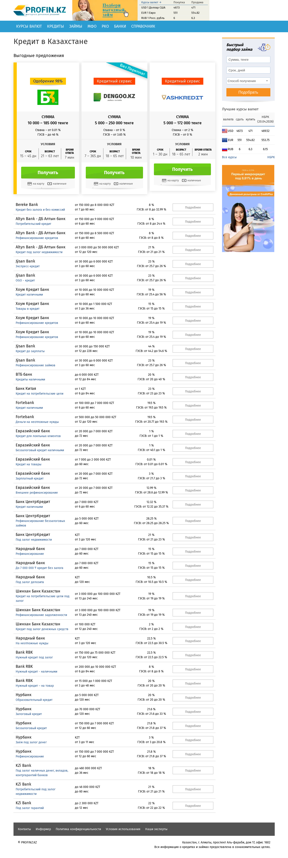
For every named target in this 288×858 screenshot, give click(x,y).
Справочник (143, 26)
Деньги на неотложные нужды (37, 422)
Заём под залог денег (31, 742)
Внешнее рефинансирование (37, 493)
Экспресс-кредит (28, 266)
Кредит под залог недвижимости (39, 252)
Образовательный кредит (34, 700)
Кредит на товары (28, 464)
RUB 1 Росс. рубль (153, 18)
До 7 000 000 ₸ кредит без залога (39, 568)
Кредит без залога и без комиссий (40, 210)
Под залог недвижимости (34, 540)
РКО (105, 26)
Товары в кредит (27, 309)
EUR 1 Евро (148, 12)
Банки (120, 26)
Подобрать (248, 92)
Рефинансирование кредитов (37, 238)
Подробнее (193, 207)
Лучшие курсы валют (240, 109)
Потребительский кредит (33, 224)
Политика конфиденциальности (78, 829)
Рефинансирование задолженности (41, 615)
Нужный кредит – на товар (35, 686)
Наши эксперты (156, 829)
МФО (92, 26)
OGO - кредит (25, 280)
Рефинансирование (30, 554)
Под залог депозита (30, 582)
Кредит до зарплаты (30, 351)
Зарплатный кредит (30, 478)
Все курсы (229, 157)
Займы (75, 26)
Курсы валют (29, 26)
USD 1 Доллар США (153, 7)
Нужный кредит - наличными (36, 671)
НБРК (271, 157)
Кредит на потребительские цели (39, 393)
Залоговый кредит (29, 714)
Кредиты (55, 26)
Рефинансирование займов (35, 365)
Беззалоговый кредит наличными (40, 450)
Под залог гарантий (30, 808)
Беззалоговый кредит (31, 728)
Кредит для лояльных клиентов (38, 436)
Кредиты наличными (30, 379)
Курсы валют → (151, 2)
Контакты (24, 829)
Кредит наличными (29, 294)
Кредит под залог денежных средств (42, 629)
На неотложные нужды (32, 643)
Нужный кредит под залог (34, 657)
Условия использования (123, 829)
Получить (48, 172)
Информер (43, 829)
